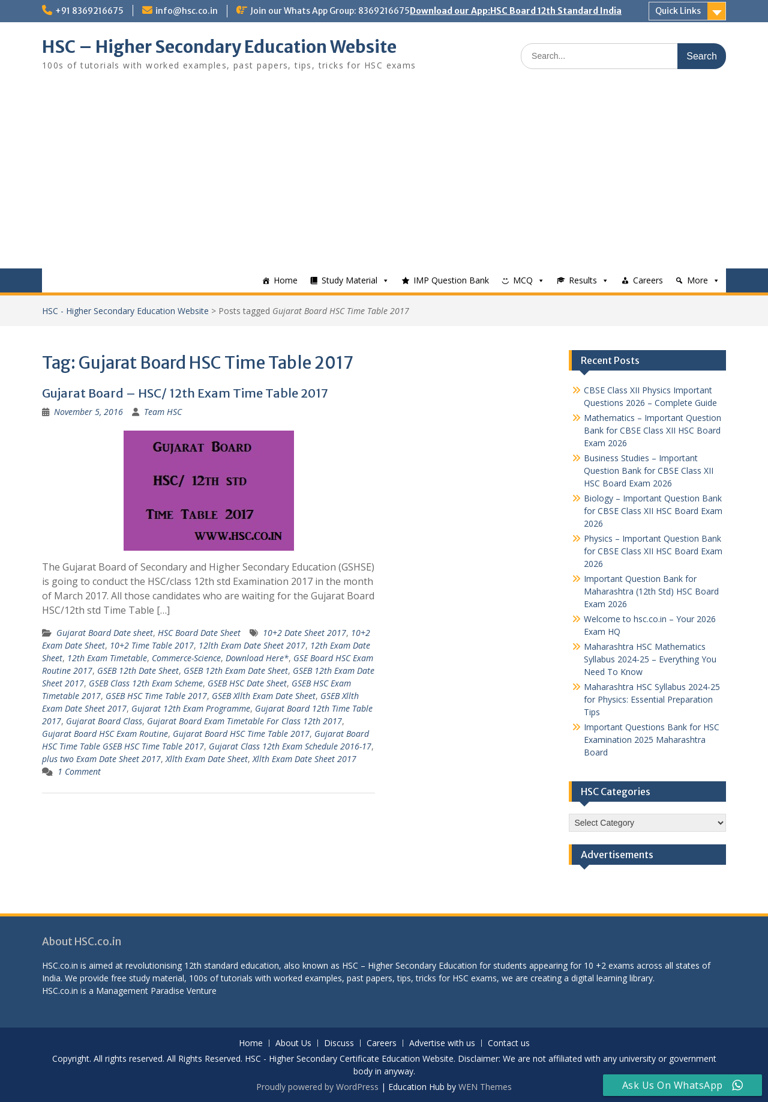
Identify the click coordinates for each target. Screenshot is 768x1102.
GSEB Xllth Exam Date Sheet (264, 695)
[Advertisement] (384, 178)
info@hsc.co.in (186, 10)
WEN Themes (485, 1086)
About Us (293, 1043)
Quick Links (678, 10)
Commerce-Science (186, 658)
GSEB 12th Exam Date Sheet (236, 670)
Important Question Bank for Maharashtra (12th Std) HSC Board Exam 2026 (651, 591)
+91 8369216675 (89, 10)
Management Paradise (140, 990)
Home (286, 280)
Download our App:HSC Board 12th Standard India (516, 10)
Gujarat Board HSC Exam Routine (105, 733)
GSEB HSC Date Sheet (247, 683)
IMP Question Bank (451, 280)
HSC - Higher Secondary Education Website (125, 310)
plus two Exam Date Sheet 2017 (101, 758)
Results (583, 280)
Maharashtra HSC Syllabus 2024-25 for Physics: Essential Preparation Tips (652, 699)
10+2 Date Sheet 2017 (304, 632)
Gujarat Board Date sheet (104, 632)
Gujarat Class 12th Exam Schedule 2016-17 (290, 746)
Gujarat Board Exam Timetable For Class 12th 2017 (244, 721)
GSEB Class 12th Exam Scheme (146, 683)
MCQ (523, 280)
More (697, 280)
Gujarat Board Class (104, 721)
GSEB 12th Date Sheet (138, 670)
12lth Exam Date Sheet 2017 (252, 645)
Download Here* (257, 658)
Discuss (339, 1043)
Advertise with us (442, 1043)
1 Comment (79, 771)
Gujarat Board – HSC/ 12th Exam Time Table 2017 (185, 393)
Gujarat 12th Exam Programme (190, 708)
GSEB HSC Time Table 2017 (156, 695)
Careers (648, 280)
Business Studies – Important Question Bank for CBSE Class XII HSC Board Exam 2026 (648, 470)
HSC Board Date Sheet (199, 632)
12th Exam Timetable (107, 658)
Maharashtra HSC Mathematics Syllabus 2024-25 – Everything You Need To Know (650, 659)
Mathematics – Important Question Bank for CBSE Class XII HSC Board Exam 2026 (652, 430)
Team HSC (163, 411)
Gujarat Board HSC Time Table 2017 (241, 733)
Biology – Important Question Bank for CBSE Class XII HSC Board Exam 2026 (653, 510)
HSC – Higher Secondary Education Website (219, 47)
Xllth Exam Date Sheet (207, 758)
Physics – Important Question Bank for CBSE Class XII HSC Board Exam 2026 (653, 551)
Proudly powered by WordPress (317, 1086)
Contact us (509, 1043)
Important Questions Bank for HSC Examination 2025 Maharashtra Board (651, 739)
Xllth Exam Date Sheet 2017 (304, 758)
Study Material (349, 280)
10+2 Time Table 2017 (152, 645)
